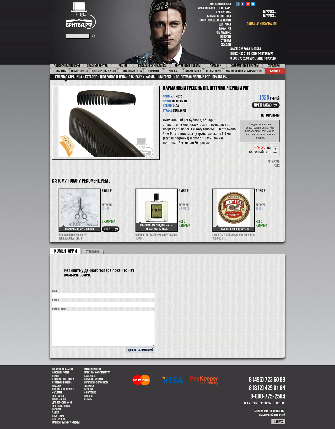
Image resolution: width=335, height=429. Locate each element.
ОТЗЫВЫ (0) (93, 252)
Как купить (223, 12)
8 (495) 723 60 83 (240, 49)
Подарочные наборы (62, 369)
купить (108, 229)
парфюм (56, 409)
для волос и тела (61, 406)
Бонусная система (219, 16)
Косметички (58, 416)
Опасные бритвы (60, 372)
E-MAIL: (56, 300)
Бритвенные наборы (62, 382)
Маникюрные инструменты (66, 422)
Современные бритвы (63, 389)
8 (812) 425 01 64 (240, 53)
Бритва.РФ (81, 15)
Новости (225, 36)
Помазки (56, 386)
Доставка (225, 24)
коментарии (65, 251)
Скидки (226, 44)
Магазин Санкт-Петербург (214, 8)
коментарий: (59, 309)
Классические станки (63, 379)
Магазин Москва (220, 4)
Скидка (275, 71)
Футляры (57, 392)
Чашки (55, 412)
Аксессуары (58, 419)
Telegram (253, 4)
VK (238, 4)
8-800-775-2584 (239, 58)
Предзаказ (263, 105)
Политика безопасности (215, 20)
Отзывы (226, 40)
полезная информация (261, 24)
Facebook (243, 4)
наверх (278, 422)
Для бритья (58, 396)
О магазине (223, 32)
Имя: (55, 291)
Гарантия (225, 28)
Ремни (55, 376)
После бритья (59, 399)
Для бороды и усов (62, 402)
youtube (248, 4)
